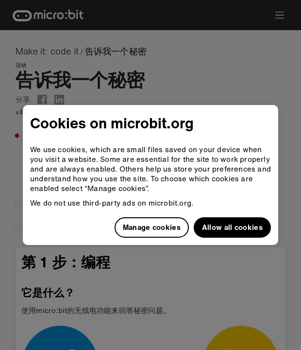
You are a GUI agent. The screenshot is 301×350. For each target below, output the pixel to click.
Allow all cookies (232, 227)
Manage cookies (152, 227)
